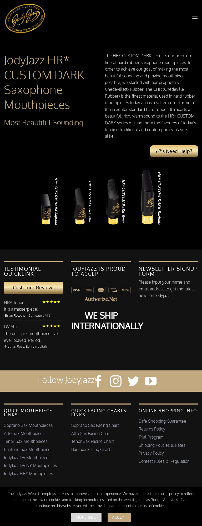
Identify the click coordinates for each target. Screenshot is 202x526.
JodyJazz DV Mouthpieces (27, 457)
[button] (195, 18)
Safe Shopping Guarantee (162, 421)
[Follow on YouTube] (150, 382)
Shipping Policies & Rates (162, 445)
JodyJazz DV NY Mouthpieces (30, 465)
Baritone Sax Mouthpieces (28, 449)
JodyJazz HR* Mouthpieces (28, 473)
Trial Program (151, 437)
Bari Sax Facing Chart (90, 449)
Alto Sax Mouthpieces (24, 433)
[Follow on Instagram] (116, 382)
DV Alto (11, 326)
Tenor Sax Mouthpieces (25, 441)
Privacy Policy (151, 453)
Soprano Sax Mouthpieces (28, 425)
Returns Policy (152, 429)
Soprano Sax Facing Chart (95, 425)
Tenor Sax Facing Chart (92, 441)
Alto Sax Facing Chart (91, 433)
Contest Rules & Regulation (164, 461)
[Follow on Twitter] (133, 382)
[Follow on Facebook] (98, 382)
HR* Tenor (14, 302)
